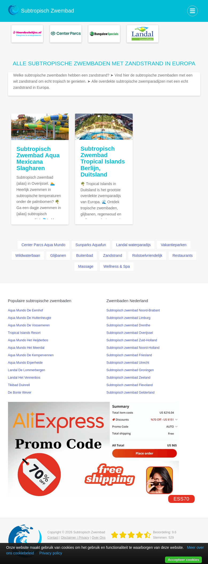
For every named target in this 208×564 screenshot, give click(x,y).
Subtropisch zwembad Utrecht (128, 363)
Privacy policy (50, 553)
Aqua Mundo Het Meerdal (26, 348)
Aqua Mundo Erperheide (25, 363)
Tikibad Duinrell (19, 385)
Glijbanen (58, 255)
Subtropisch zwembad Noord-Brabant (133, 310)
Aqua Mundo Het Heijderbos (28, 340)
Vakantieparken (173, 245)
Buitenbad (84, 255)
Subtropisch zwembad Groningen (130, 370)
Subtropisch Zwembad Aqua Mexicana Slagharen (38, 159)
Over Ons (98, 537)
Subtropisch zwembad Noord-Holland (133, 348)
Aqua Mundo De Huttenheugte (29, 318)
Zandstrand (112, 255)
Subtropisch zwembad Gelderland (131, 392)
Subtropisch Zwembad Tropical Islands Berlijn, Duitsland (102, 161)
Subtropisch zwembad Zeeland (129, 377)
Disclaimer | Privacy (75, 537)
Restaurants (182, 255)
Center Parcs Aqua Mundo (43, 245)
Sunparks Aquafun (91, 245)
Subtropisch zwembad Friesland (129, 355)
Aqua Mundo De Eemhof (25, 310)
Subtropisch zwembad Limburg (129, 318)
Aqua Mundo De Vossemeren (29, 325)
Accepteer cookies (183, 560)
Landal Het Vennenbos (24, 377)
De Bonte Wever (20, 392)
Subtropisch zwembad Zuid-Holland (132, 340)
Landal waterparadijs (133, 245)
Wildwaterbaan (27, 255)
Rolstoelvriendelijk (147, 255)
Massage (85, 266)
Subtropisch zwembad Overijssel (130, 333)
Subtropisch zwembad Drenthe (128, 325)
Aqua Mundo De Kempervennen (31, 355)
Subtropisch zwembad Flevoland (130, 385)
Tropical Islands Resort (24, 333)
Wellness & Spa (117, 266)
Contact (53, 537)
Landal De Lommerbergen (26, 370)
